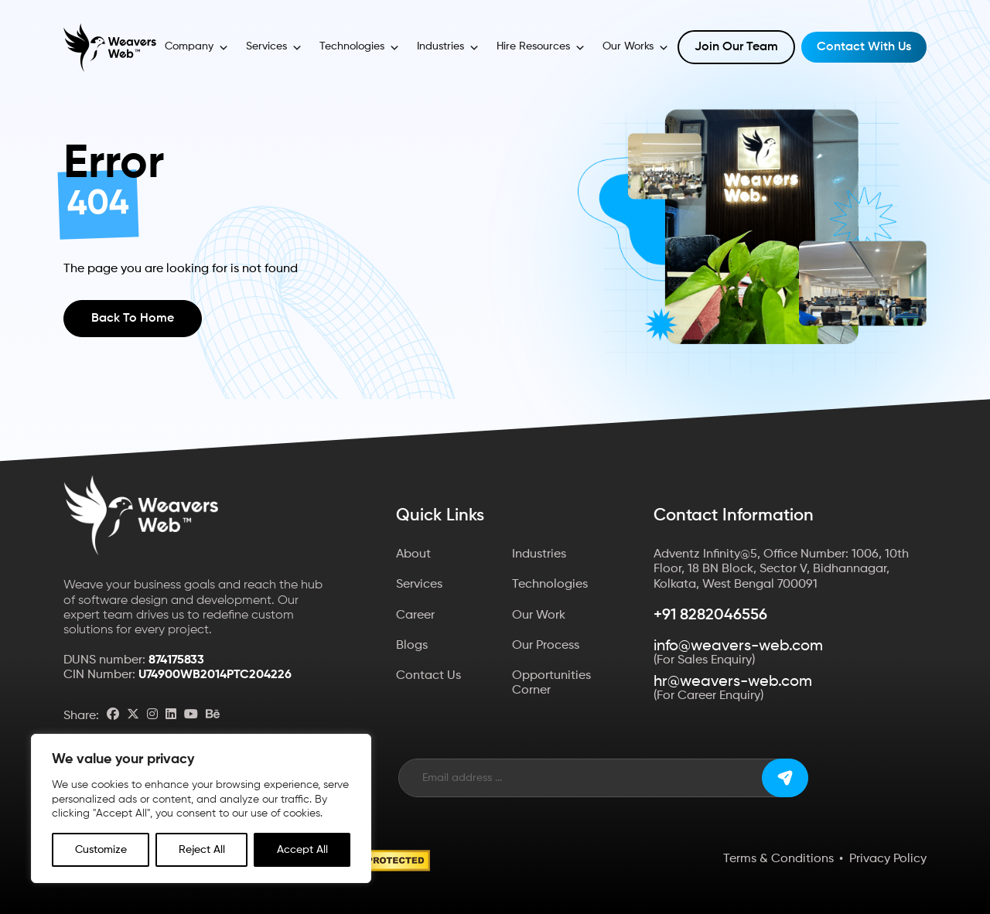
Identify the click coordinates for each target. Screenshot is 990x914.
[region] (201, 808)
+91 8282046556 (710, 615)
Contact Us (428, 676)
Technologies (359, 48)
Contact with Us (864, 47)
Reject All (202, 849)
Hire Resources (541, 48)
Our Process (545, 645)
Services (274, 48)
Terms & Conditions (778, 859)
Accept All (302, 849)
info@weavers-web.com (738, 646)
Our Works (636, 48)
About (413, 554)
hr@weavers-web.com (733, 682)
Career (415, 615)
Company (197, 48)
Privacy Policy (888, 859)
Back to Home (132, 318)
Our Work (538, 615)
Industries (448, 48)
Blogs (412, 645)
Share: (81, 716)
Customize (101, 849)
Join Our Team (736, 47)
